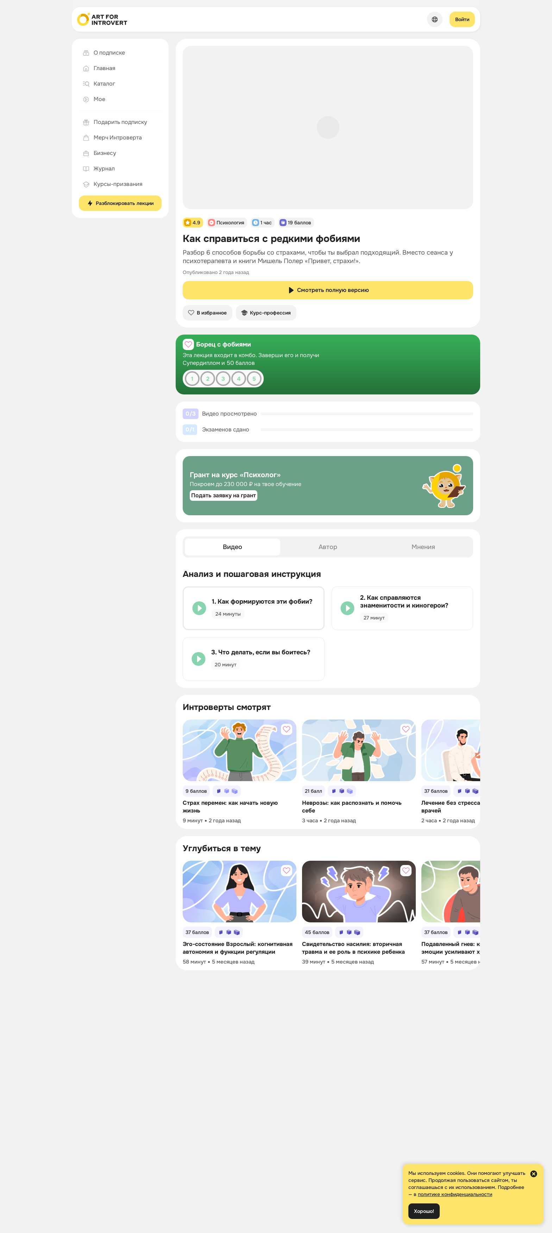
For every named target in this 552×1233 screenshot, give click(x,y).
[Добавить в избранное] (188, 344)
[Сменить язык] (435, 19)
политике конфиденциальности (455, 1194)
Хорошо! (424, 1211)
